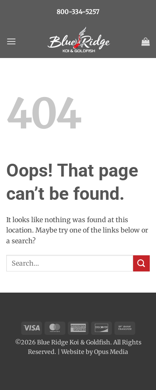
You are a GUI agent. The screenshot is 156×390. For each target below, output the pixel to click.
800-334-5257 (78, 12)
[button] (11, 41)
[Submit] (141, 263)
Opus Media (111, 352)
